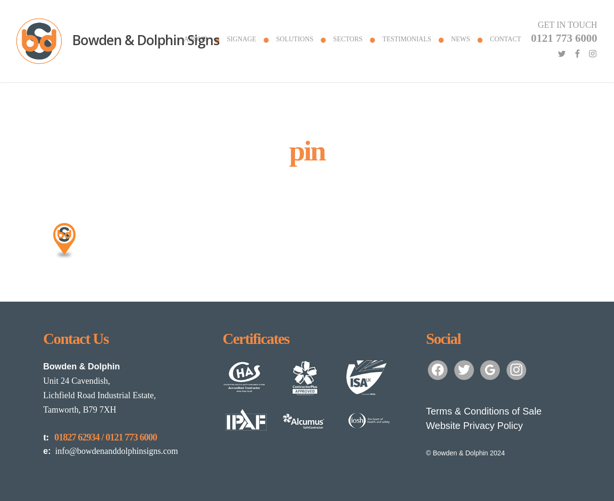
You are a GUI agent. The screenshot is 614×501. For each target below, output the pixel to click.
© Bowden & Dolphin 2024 (465, 453)
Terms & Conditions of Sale (484, 411)
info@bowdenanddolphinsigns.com (110, 451)
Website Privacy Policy (474, 425)
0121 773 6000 (131, 437)
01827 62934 (76, 437)
